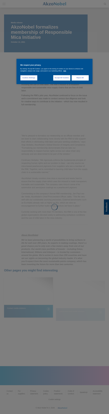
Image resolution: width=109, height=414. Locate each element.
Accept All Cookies (62, 77)
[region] (54, 71)
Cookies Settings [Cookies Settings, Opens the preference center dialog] (28, 77)
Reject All (80, 77)
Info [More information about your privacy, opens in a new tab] (64, 71)
